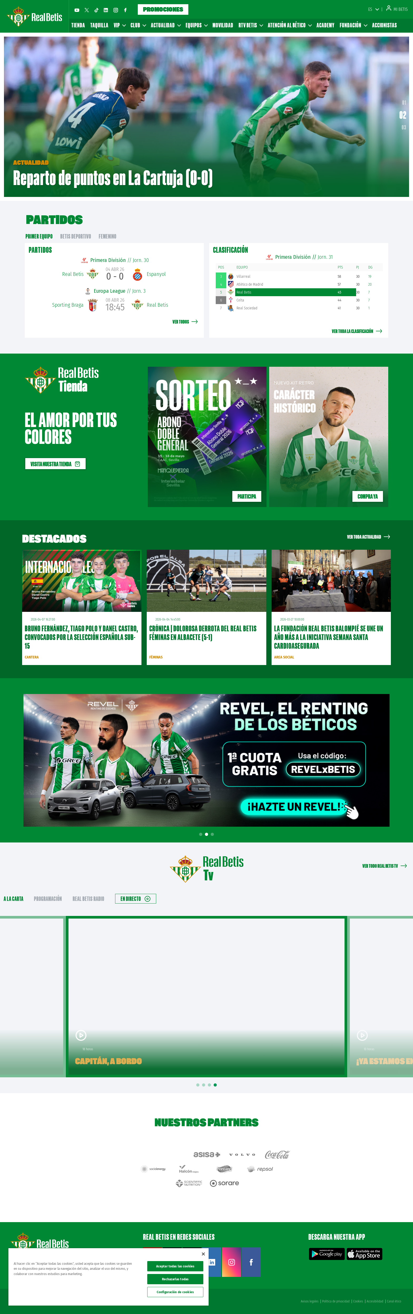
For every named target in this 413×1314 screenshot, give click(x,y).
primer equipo (39, 236)
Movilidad (223, 25)
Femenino (107, 236)
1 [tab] (201, 834)
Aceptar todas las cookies (175, 1266)
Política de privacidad (336, 1301)
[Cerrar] (203, 1254)
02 (404, 117)
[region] (108, 1277)
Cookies (358, 1301)
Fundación (353, 25)
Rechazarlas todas (175, 1279)
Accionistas (384, 25)
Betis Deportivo (75, 236)
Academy (326, 25)
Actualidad (165, 25)
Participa (247, 496)
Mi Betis (397, 9)
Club (138, 25)
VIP (119, 25)
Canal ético (394, 1301)
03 (404, 127)
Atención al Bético (289, 25)
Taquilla (99, 25)
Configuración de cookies (175, 1292)
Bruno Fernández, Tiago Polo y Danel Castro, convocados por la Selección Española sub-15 (81, 637)
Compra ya (368, 496)
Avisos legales (309, 1301)
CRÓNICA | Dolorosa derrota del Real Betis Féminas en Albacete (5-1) (203, 633)
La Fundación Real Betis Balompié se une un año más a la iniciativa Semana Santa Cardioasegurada (328, 637)
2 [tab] (207, 834)
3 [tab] (213, 834)
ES (370, 9)
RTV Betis (251, 25)
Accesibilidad (375, 1301)
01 (403, 104)
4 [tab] (216, 1085)
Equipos (196, 25)
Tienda (78, 25)
